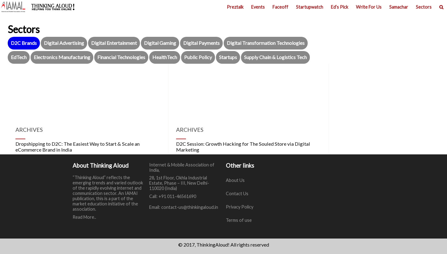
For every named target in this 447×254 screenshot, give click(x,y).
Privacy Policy (239, 206)
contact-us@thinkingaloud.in (189, 207)
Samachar (398, 7)
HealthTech (164, 57)
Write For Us (369, 7)
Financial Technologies (121, 57)
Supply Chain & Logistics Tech (275, 57)
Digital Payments (201, 43)
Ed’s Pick (339, 7)
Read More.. (84, 217)
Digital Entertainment (114, 43)
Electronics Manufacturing (62, 57)
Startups (228, 57)
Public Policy (198, 57)
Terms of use (239, 220)
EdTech (19, 57)
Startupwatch (309, 7)
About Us (235, 180)
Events (258, 7)
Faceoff (280, 7)
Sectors (424, 7)
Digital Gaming (160, 43)
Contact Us (237, 193)
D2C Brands (24, 43)
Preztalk (235, 7)
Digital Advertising (64, 43)
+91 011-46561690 (177, 196)
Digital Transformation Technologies (266, 43)
